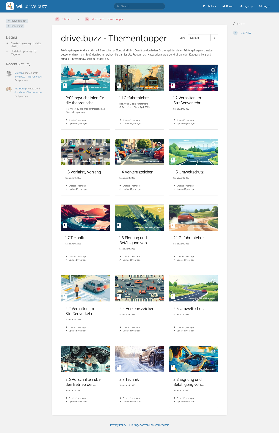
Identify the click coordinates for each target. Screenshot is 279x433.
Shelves (209, 6)
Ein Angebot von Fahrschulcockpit (149, 424)
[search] (139, 6)
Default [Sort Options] (194, 37)
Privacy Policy (118, 424)
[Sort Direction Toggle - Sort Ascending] (214, 37)
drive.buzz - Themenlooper (29, 76)
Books (227, 6)
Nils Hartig (20, 88)
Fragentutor (15, 26)
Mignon (15, 54)
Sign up (246, 6)
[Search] (118, 6)
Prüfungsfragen (17, 20)
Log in (264, 6)
